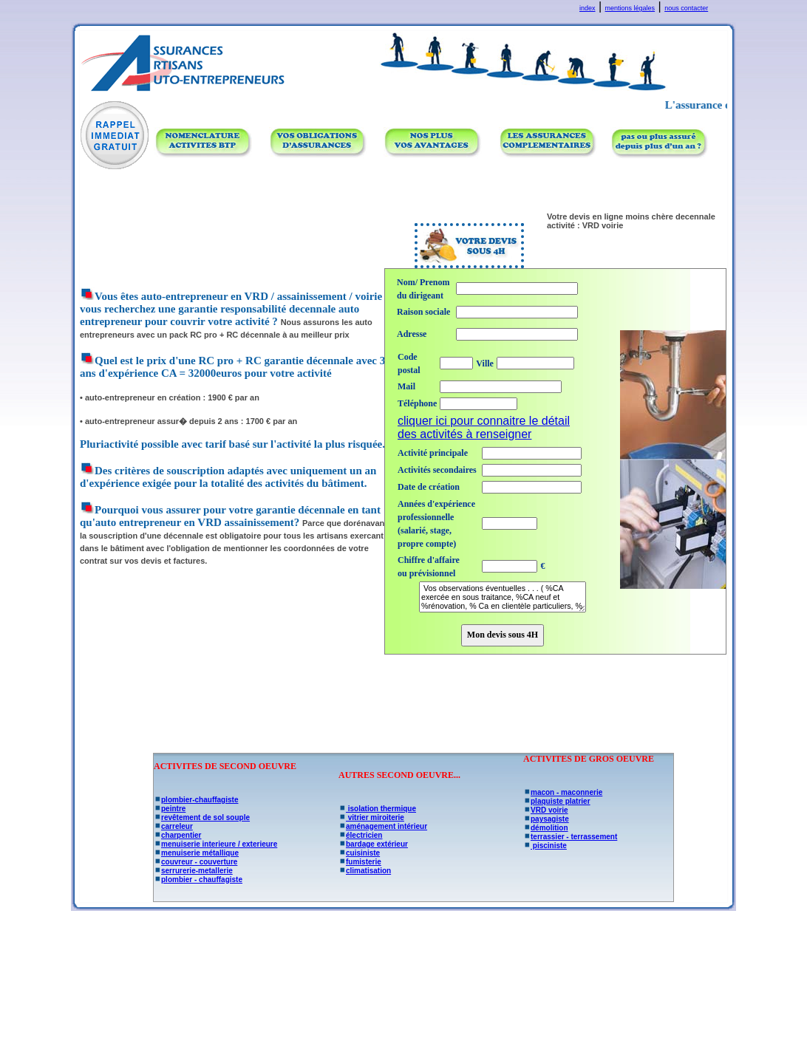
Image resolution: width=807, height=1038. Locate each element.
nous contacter (686, 8)
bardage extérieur (373, 844)
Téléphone (417, 403)
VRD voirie (545, 810)
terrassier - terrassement (570, 837)
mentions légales (630, 8)
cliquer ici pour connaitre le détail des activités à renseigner (484, 427)
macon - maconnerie (562, 792)
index (587, 8)
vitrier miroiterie (371, 817)
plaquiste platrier (556, 801)
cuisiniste (359, 853)
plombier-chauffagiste (196, 800)
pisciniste (545, 845)
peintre (169, 809)
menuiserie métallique (196, 853)
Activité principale (433, 453)
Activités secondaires (437, 470)
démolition (545, 828)
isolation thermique (377, 809)
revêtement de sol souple (202, 817)
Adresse (411, 334)
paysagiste (546, 819)
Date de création (429, 487)
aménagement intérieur (382, 826)
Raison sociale (423, 312)
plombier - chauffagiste (198, 879)
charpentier (177, 835)
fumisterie (359, 862)
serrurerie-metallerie (193, 871)
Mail (406, 386)
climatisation (364, 871)
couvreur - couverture (195, 862)
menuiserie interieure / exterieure (215, 844)
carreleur (173, 826)
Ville (485, 363)
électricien (360, 835)
